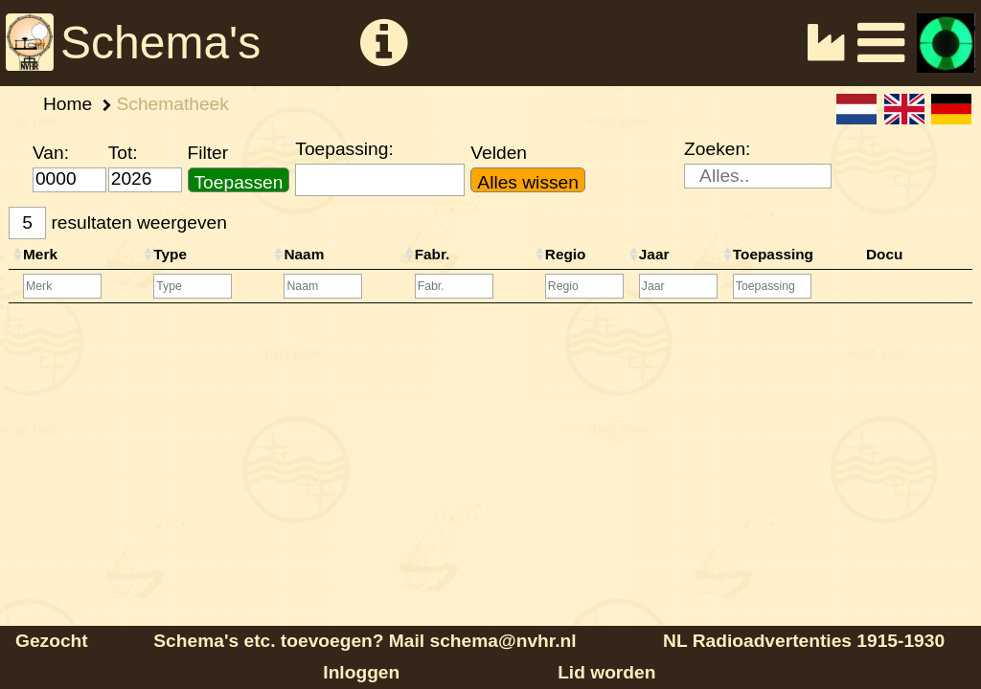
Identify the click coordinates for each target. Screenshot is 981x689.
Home (67, 104)
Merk (40, 254)
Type (170, 254)
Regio (565, 254)
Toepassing (773, 254)
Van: (51, 153)
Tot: (123, 153)
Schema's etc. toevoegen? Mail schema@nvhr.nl (364, 641)
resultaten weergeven (118, 223)
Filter (208, 153)
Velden (498, 153)
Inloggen (361, 672)
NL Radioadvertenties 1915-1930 (804, 641)
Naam (304, 254)
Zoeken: (717, 149)
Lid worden (606, 672)
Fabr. (432, 254)
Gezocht (51, 641)
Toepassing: (344, 149)
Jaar (654, 254)
